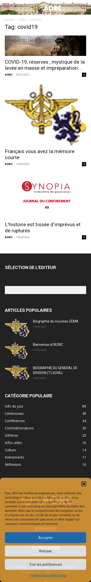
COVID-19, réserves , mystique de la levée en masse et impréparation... (45, 65)
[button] (83, 483)
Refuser (45, 551)
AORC (9, 74)
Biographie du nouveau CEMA (55, 321)
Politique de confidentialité (48, 575)
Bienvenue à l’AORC (48, 345)
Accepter (45, 538)
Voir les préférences (45, 564)
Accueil (10, 19)
